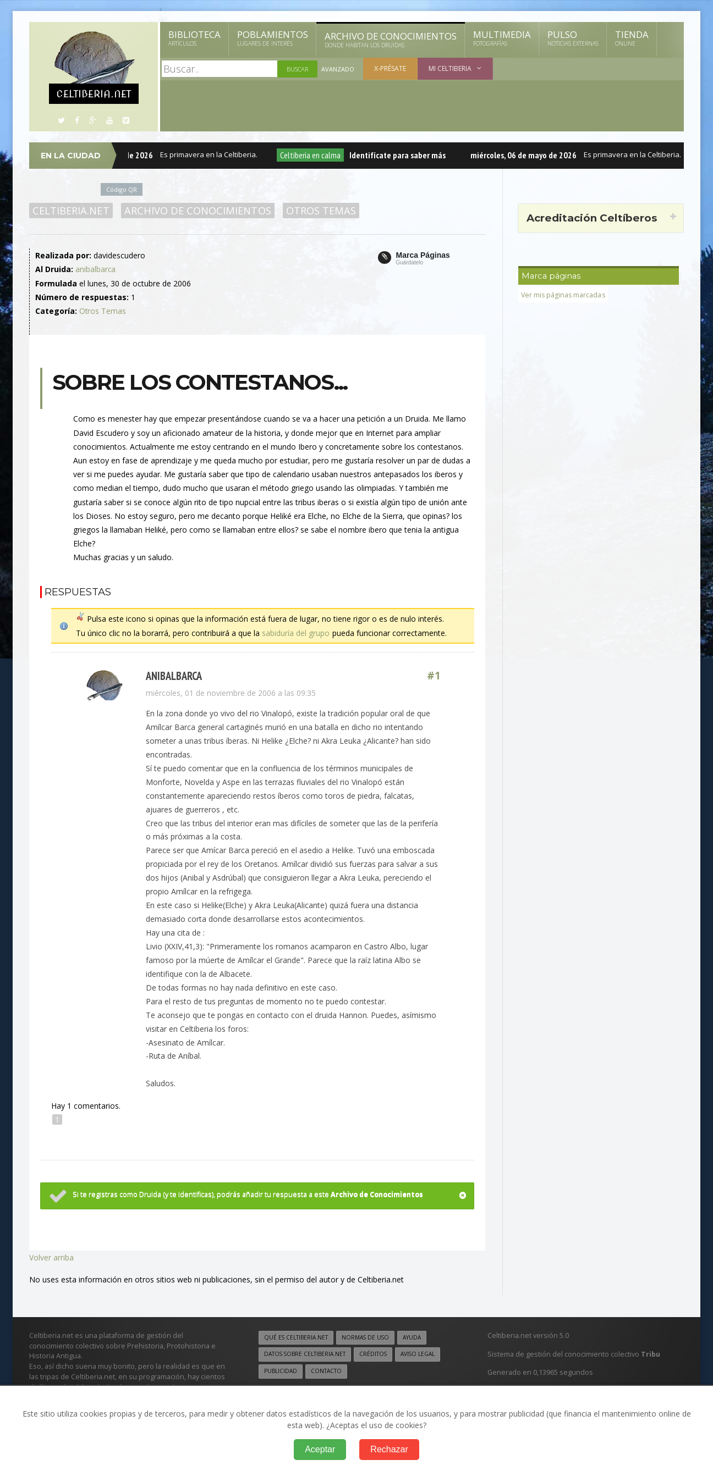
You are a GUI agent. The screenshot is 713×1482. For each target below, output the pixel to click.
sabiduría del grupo (296, 632)
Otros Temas (320, 210)
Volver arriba (51, 1256)
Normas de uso (366, 1336)
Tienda (632, 38)
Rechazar (389, 1449)
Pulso (573, 38)
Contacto (326, 1370)
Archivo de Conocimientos (391, 39)
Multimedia (502, 38)
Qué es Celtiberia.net (296, 1336)
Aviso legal (419, 1353)
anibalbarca (95, 269)
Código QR (122, 189)
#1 (434, 675)
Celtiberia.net (70, 210)
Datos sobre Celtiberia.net (305, 1353)
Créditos (374, 1353)
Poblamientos (272, 38)
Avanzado (337, 69)
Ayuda (413, 1336)
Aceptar (320, 1449)
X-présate (390, 68)
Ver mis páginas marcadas (564, 295)
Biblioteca (194, 38)
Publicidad (280, 1370)
